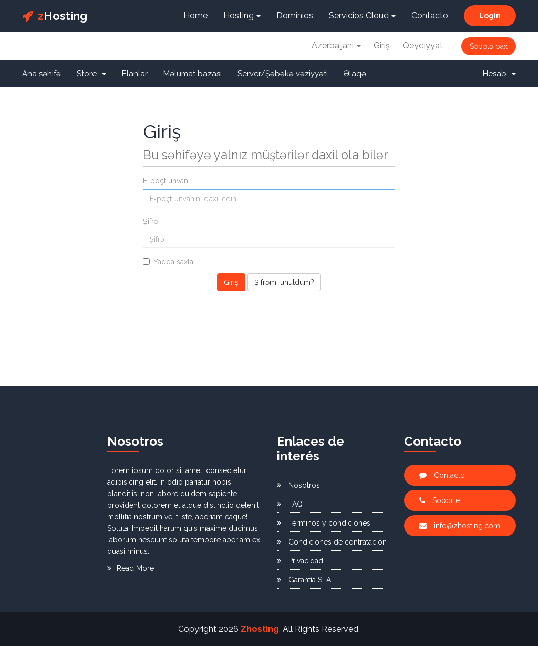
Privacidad (300, 561)
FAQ (290, 504)
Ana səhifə (41, 73)
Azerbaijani (336, 45)
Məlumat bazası (192, 73)
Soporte (439, 500)
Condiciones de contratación (332, 542)
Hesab (499, 73)
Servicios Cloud (362, 15)
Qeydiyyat (422, 45)
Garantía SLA (304, 580)
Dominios (294, 15)
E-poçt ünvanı (166, 181)
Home (195, 15)
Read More (130, 568)
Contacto (429, 15)
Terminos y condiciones (323, 523)
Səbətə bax (489, 46)
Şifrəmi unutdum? (284, 282)
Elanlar (135, 73)
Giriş (382, 45)
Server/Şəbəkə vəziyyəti (282, 73)
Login (490, 16)
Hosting (54, 16)
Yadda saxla (168, 262)
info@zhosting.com (459, 525)
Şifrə (150, 221)
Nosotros (298, 485)
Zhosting (260, 629)
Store (91, 73)
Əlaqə (355, 73)
